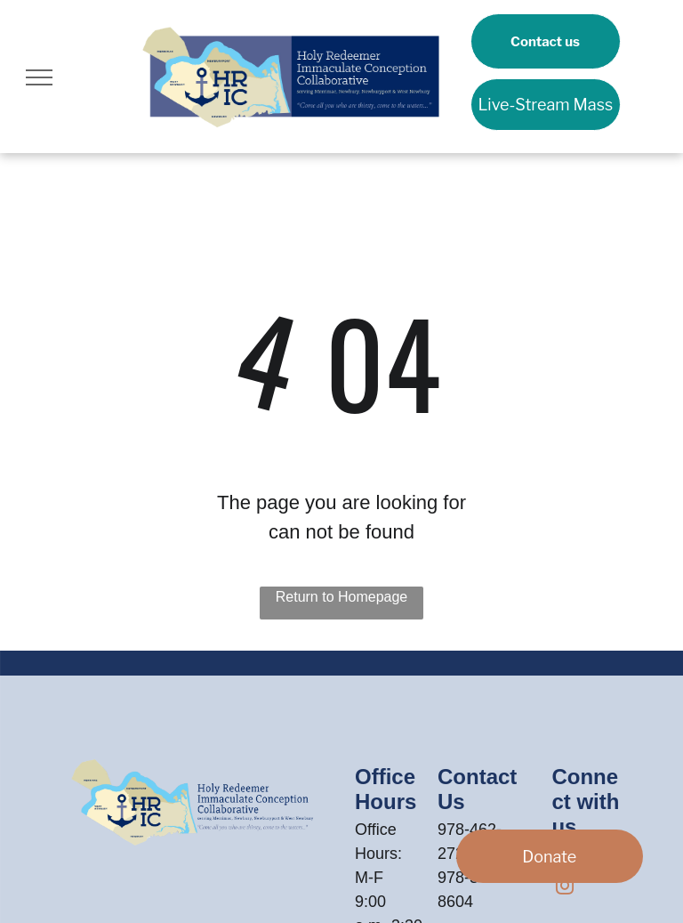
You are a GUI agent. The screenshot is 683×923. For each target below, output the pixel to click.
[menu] (39, 77)
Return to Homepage (342, 596)
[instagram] (564, 887)
